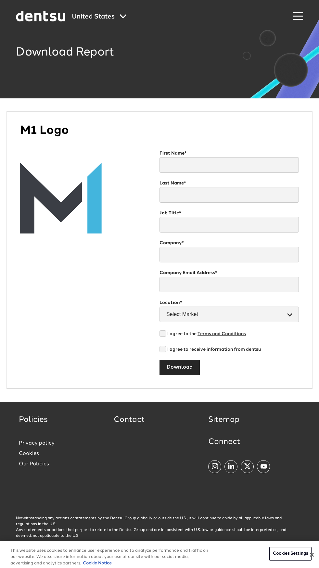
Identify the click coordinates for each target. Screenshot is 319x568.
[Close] (312, 558)
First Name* (173, 153)
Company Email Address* (188, 273)
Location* (171, 302)
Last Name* (173, 183)
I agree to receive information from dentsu (214, 349)
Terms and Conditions (222, 334)
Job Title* (170, 213)
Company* (172, 243)
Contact (129, 420)
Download (180, 367)
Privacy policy (37, 443)
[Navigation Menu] (298, 16)
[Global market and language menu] (99, 17)
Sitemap (223, 420)
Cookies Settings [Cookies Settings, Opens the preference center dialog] (290, 557)
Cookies (29, 453)
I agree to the (206, 334)
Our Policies (34, 464)
